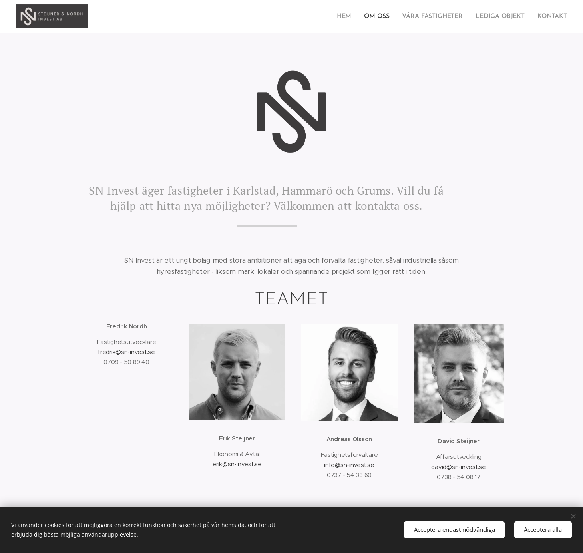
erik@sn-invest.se (237, 464)
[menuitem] (349, 16)
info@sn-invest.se (349, 465)
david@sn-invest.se (458, 467)
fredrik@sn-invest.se (126, 352)
